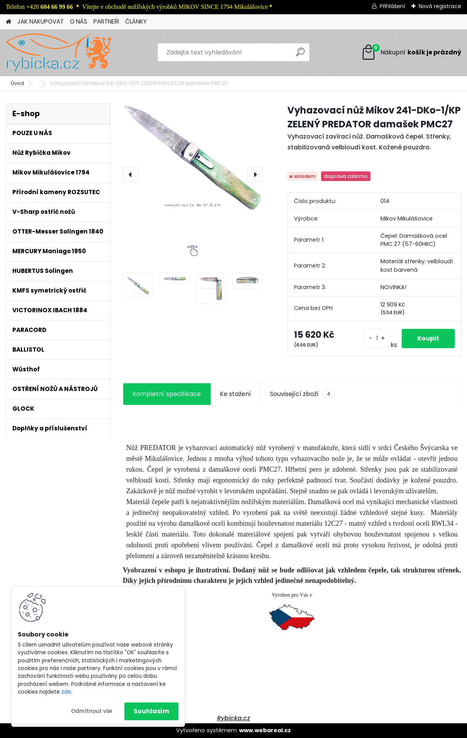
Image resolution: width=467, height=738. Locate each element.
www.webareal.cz (265, 730)
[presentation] (130, 174)
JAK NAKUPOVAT (40, 21)
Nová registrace (440, 6)
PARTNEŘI (106, 21)
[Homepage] (8, 21)
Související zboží (302, 394)
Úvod (17, 83)
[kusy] (377, 338)
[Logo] (59, 52)
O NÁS (78, 21)
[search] (300, 55)
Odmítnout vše (91, 711)
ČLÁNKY (136, 21)
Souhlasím (151, 711)
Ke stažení (235, 393)
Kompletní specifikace (166, 393)
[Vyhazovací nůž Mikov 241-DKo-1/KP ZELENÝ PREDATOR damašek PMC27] (193, 158)
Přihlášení (392, 6)
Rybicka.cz (233, 718)
